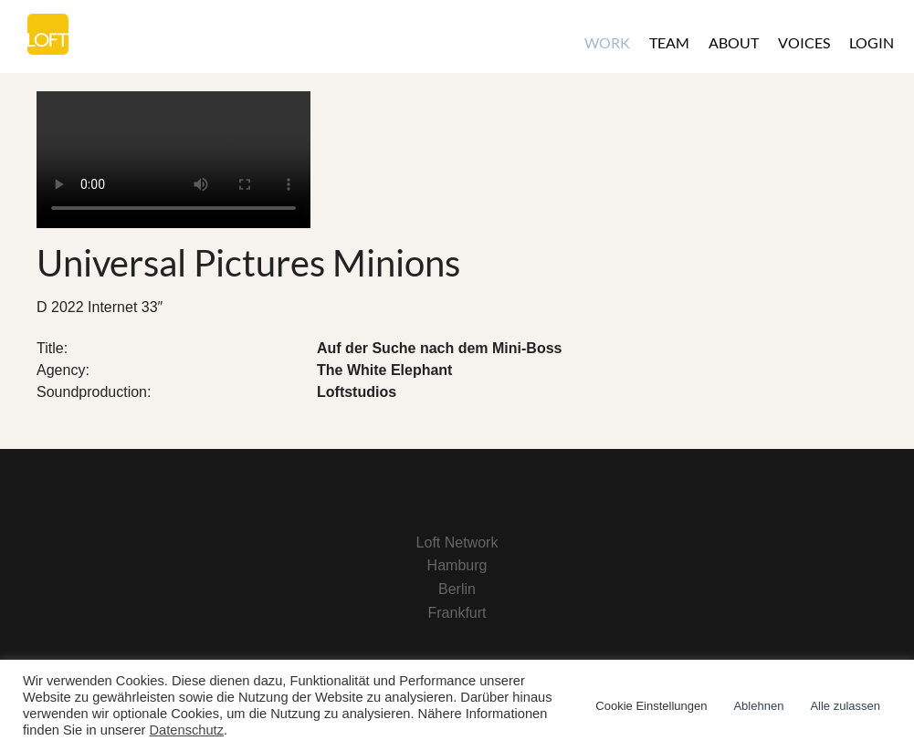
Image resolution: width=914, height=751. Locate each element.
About (734, 42)
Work (607, 42)
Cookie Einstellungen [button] (651, 706)
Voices (804, 42)
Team (669, 42)
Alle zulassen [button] (845, 706)
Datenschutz (187, 730)
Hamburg (457, 565)
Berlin (457, 589)
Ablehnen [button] (758, 706)
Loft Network (457, 542)
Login (871, 42)
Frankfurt (456, 613)
